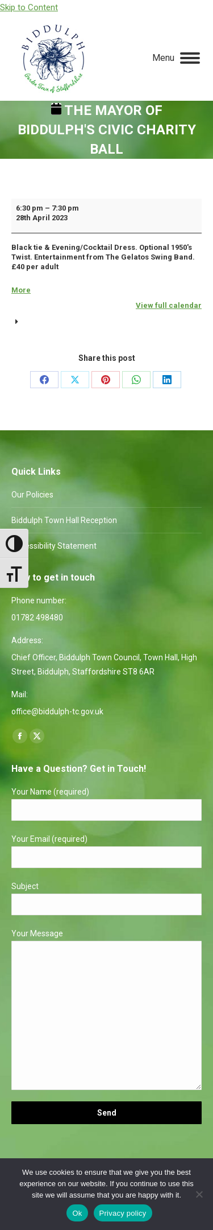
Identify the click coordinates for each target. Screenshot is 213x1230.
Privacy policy (123, 1213)
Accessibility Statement (54, 545)
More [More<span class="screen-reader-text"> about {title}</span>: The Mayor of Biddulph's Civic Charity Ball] (21, 290)
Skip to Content (29, 7)
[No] (198, 1194)
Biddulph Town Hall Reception (64, 520)
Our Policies (32, 494)
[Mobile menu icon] (176, 58)
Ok (77, 1213)
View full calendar (169, 305)
